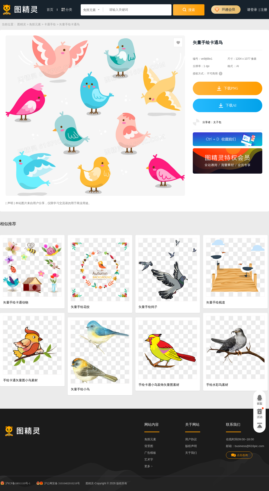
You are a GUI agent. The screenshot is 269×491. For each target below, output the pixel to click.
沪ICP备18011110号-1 (15, 483)
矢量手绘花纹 (80, 307)
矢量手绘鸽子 (148, 307)
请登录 (252, 9)
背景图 (148, 446)
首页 (52, 9)
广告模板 (150, 452)
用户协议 (191, 439)
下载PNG (227, 88)
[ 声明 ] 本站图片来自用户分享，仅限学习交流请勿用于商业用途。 (48, 203)
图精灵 (21, 24)
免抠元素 (35, 24)
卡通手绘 (50, 24)
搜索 (188, 9)
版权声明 (191, 446)
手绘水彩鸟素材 (217, 384)
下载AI (227, 105)
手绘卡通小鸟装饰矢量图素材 (159, 384)
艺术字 (148, 459)
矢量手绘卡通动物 (15, 302)
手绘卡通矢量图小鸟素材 (20, 380)
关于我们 (191, 452)
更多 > (148, 466)
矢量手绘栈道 (215, 302)
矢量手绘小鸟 (80, 389)
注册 (263, 9)
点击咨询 (239, 455)
